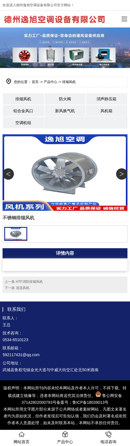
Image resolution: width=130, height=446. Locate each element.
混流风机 (23, 288)
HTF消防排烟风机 (29, 282)
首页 (35, 82)
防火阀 (65, 99)
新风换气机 (65, 111)
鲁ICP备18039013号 (90, 402)
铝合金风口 (23, 111)
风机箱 (106, 111)
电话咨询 (108, 437)
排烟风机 (23, 99)
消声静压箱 (106, 99)
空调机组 (23, 122)
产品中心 (50, 82)
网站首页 (22, 437)
